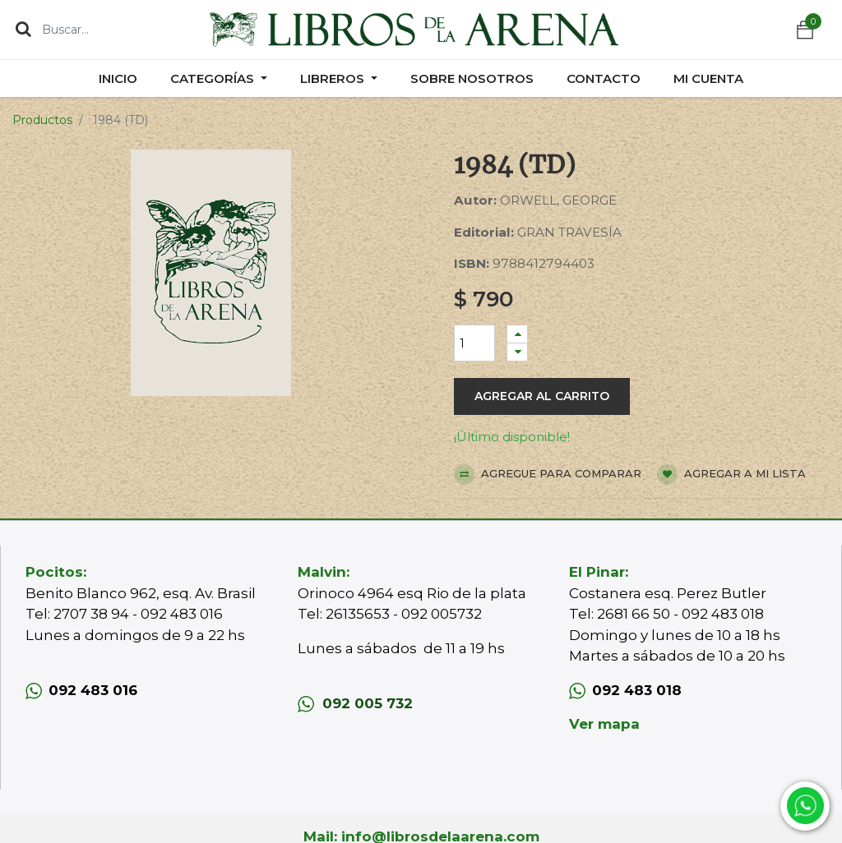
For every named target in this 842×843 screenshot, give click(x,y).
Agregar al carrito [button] (541, 396)
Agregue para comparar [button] (547, 474)
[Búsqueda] (23, 28)
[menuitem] (118, 78)
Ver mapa (604, 724)
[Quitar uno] (517, 352)
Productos (42, 120)
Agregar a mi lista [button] (731, 474)
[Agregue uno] (517, 334)
